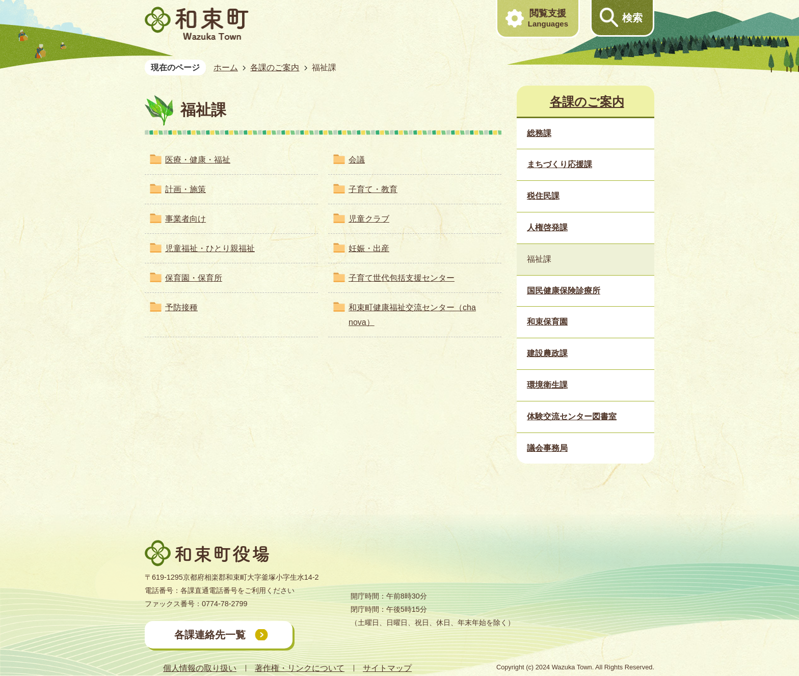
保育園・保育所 (193, 278)
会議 (357, 159)
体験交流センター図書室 (572, 416)
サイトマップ (387, 668)
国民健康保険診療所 (563, 290)
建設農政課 (547, 353)
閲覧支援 (548, 18)
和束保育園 (547, 321)
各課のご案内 (274, 67)
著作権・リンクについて (299, 668)
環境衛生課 (547, 385)
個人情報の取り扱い (199, 668)
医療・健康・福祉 (197, 159)
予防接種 (181, 307)
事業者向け (185, 218)
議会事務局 (547, 448)
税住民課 (543, 196)
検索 (632, 17)
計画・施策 (185, 189)
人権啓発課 (547, 227)
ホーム (226, 67)
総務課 (539, 133)
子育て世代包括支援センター (402, 278)
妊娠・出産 (369, 248)
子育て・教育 (373, 189)
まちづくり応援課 (559, 164)
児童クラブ (369, 218)
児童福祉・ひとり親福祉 (210, 248)
